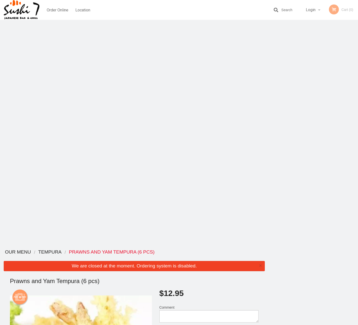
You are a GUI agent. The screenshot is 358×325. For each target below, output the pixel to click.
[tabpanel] (313, 70)
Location (82, 9)
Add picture (20, 72)
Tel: (260, 271)
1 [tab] (298, 101)
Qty (174, 109)
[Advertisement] (134, 228)
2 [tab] (305, 101)
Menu (166, 258)
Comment (209, 89)
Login (310, 9)
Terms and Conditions (218, 265)
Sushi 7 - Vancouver (80, 252)
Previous (272, 69)
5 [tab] (328, 101)
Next (354, 69)
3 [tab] (313, 101)
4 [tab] (320, 101)
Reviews (209, 258)
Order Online (57, 9)
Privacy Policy (213, 271)
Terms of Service (187, 321)
